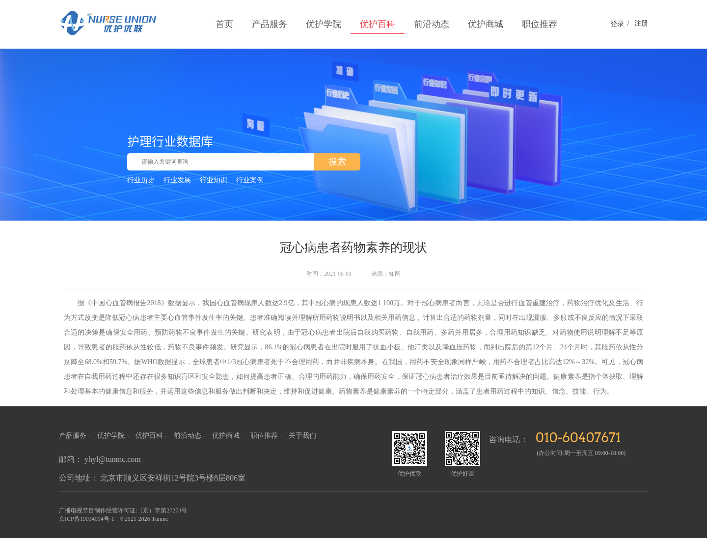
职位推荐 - (267, 435)
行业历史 (141, 180)
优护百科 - (152, 435)
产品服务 (269, 24)
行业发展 (177, 180)
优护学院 (323, 24)
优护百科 (377, 24)
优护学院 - (114, 435)
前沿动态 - (190, 435)
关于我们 (302, 435)
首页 (224, 24)
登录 (617, 24)
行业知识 (213, 180)
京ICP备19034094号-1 (86, 518)
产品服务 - (74, 435)
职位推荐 (539, 24)
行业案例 (250, 180)
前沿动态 (431, 24)
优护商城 (485, 24)
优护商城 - (228, 435)
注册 (636, 23)
